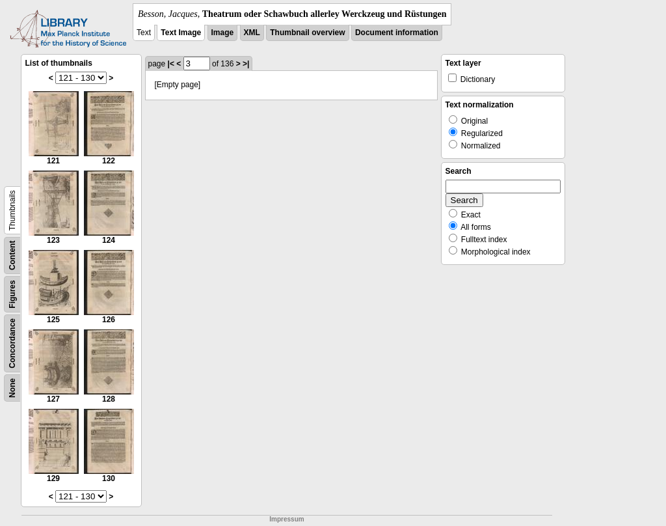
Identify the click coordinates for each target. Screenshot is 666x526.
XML (252, 32)
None (12, 388)
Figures (12, 294)
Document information (396, 32)
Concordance (12, 343)
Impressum (286, 519)
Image (222, 32)
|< (171, 63)
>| (246, 63)
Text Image (181, 32)
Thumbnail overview (307, 32)
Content (12, 255)
